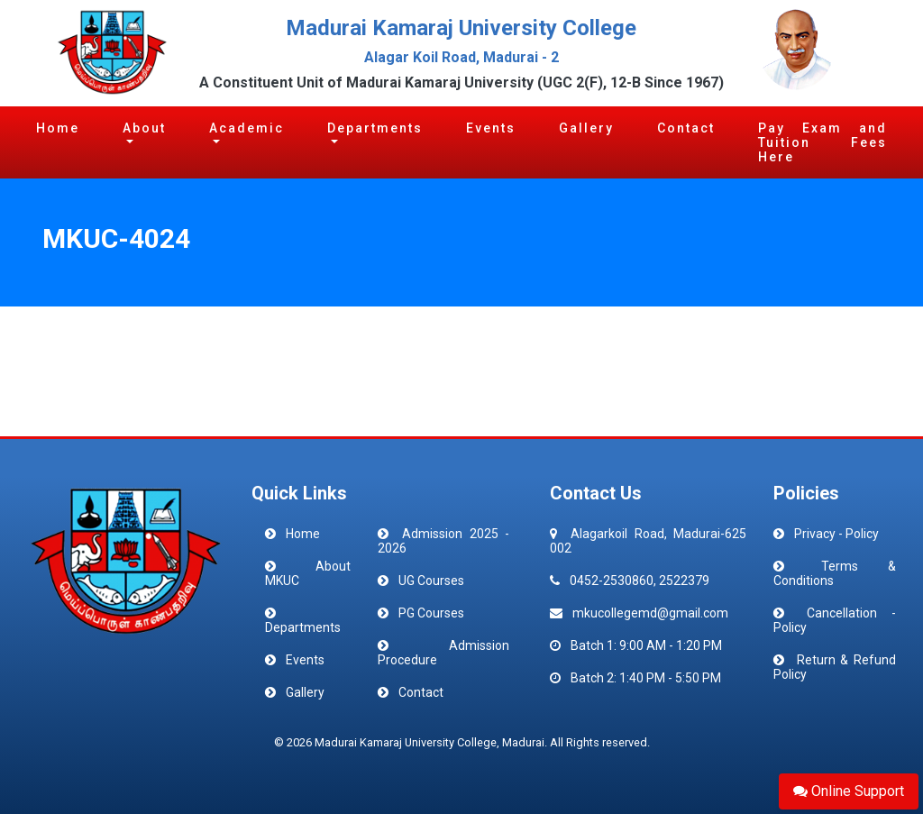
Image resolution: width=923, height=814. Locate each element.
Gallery (586, 128)
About (144, 128)
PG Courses (431, 613)
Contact (686, 128)
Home (57, 128)
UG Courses (431, 580)
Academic (246, 128)
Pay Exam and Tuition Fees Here (822, 142)
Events (491, 128)
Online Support (848, 791)
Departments (375, 128)
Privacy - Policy (836, 533)
